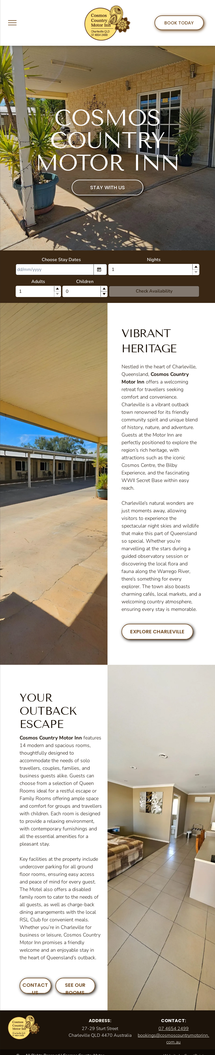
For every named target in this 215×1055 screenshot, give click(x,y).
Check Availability (154, 291)
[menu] (12, 22)
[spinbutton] (154, 269)
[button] (195, 267)
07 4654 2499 (173, 1029)
